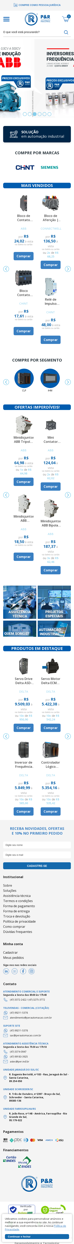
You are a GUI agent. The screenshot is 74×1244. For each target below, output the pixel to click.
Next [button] (68, 269)
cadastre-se (37, 865)
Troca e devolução (16, 916)
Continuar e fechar (19, 1236)
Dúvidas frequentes (17, 932)
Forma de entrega (16, 911)
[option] (37, 5)
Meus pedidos (13, 957)
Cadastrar (10, 952)
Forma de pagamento (19, 906)
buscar (66, 32)
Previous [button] (6, 269)
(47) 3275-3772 (36, 999)
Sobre (7, 885)
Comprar (24, 256)
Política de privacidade (19, 921)
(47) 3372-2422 (18, 999)
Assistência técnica (17, 896)
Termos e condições (18, 901)
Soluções (9, 890)
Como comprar (14, 926)
